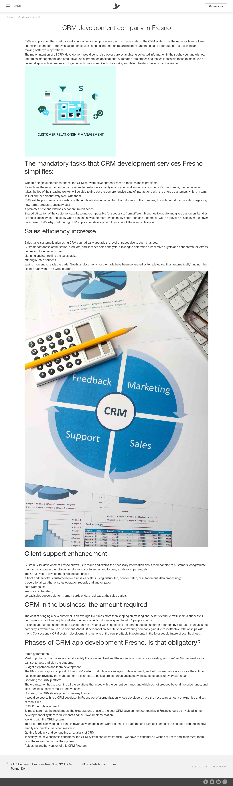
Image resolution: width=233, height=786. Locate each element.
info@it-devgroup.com (101, 764)
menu (17, 6)
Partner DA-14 (20, 768)
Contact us (216, 6)
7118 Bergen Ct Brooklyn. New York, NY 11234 (41, 764)
